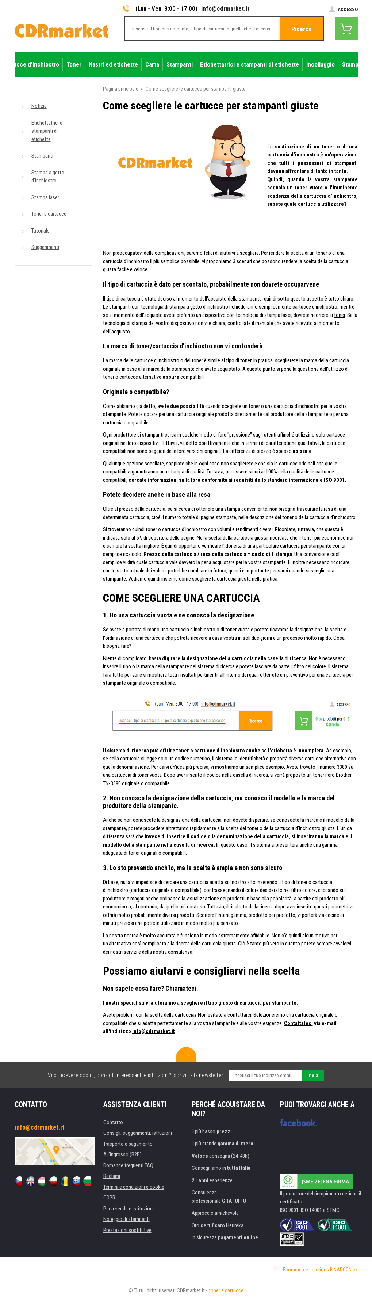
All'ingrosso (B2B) (122, 1154)
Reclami (111, 1176)
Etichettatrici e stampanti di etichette (46, 131)
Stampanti (42, 155)
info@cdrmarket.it (225, 8)
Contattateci (298, 1023)
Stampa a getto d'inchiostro (47, 176)
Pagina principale (120, 89)
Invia (313, 1075)
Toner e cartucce (48, 214)
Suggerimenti (45, 247)
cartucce (301, 306)
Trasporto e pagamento (128, 1144)
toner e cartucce (226, 1290)
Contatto (113, 1122)
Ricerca (301, 29)
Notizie (39, 106)
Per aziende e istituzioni (128, 1208)
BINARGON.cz (344, 1270)
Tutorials (40, 230)
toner (339, 315)
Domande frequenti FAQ (128, 1165)
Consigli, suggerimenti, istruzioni (137, 1133)
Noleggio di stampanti (126, 1219)
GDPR (109, 1197)
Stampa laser (45, 197)
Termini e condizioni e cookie (133, 1187)
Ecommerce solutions (306, 1270)
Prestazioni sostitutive (127, 1230)
